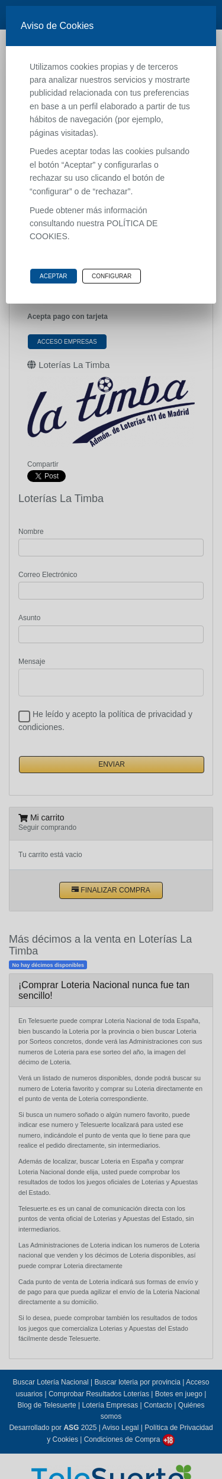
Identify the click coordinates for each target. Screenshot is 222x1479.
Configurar (111, 276)
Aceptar (53, 276)
